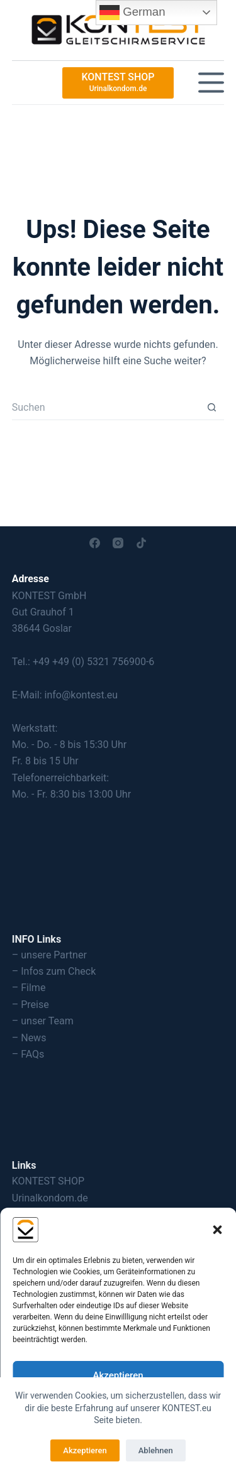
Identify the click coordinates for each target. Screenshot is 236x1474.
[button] (217, 1229)
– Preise (30, 1005)
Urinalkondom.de (50, 1198)
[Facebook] (94, 543)
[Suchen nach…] (105, 407)
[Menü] (211, 82)
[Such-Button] (211, 407)
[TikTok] (141, 543)
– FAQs (28, 1054)
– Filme (29, 988)
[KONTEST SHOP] (117, 83)
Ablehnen (155, 1450)
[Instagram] (118, 543)
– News (29, 1038)
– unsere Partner (49, 955)
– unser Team (43, 1021)
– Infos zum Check (54, 971)
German (132, 13)
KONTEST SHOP (48, 1181)
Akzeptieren (118, 1375)
